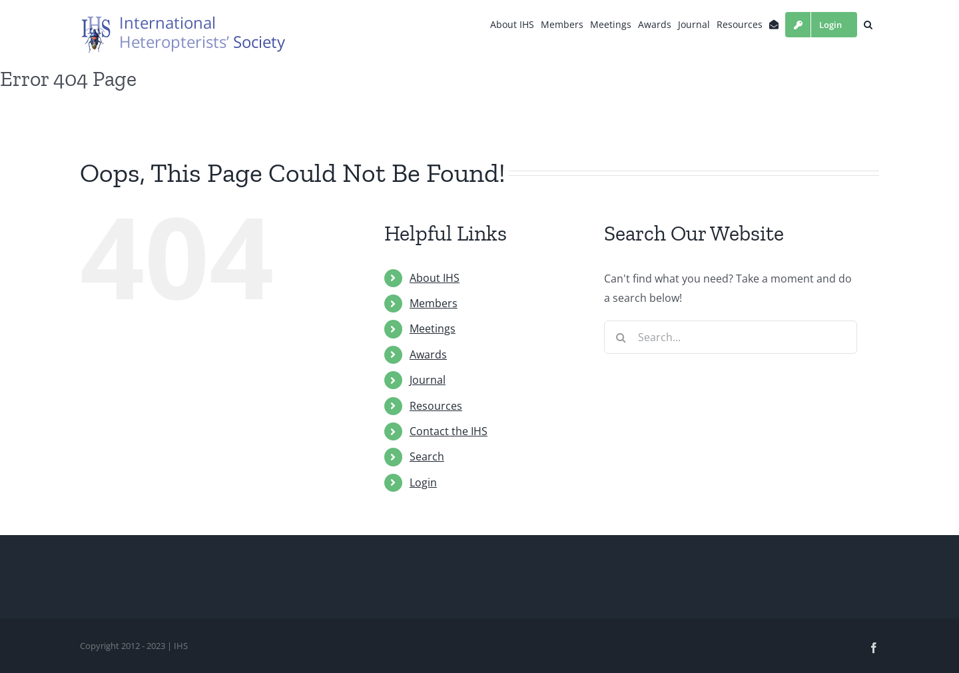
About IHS (435, 278)
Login (423, 482)
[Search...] (730, 337)
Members (434, 303)
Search (427, 456)
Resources (436, 405)
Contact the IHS (448, 431)
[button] (868, 24)
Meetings (433, 328)
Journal (428, 379)
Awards (428, 354)
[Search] (620, 337)
